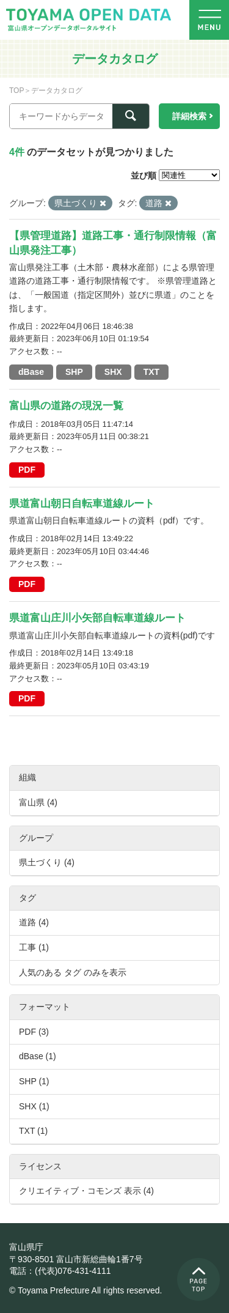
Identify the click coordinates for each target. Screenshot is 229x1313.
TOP (16, 90)
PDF (26, 470)
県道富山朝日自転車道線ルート (81, 503)
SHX (113, 372)
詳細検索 (189, 116)
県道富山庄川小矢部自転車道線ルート (97, 618)
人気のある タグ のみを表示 (72, 972)
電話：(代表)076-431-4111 (60, 1271)
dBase (31, 372)
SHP (74, 372)
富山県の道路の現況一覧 (66, 406)
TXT (151, 372)
